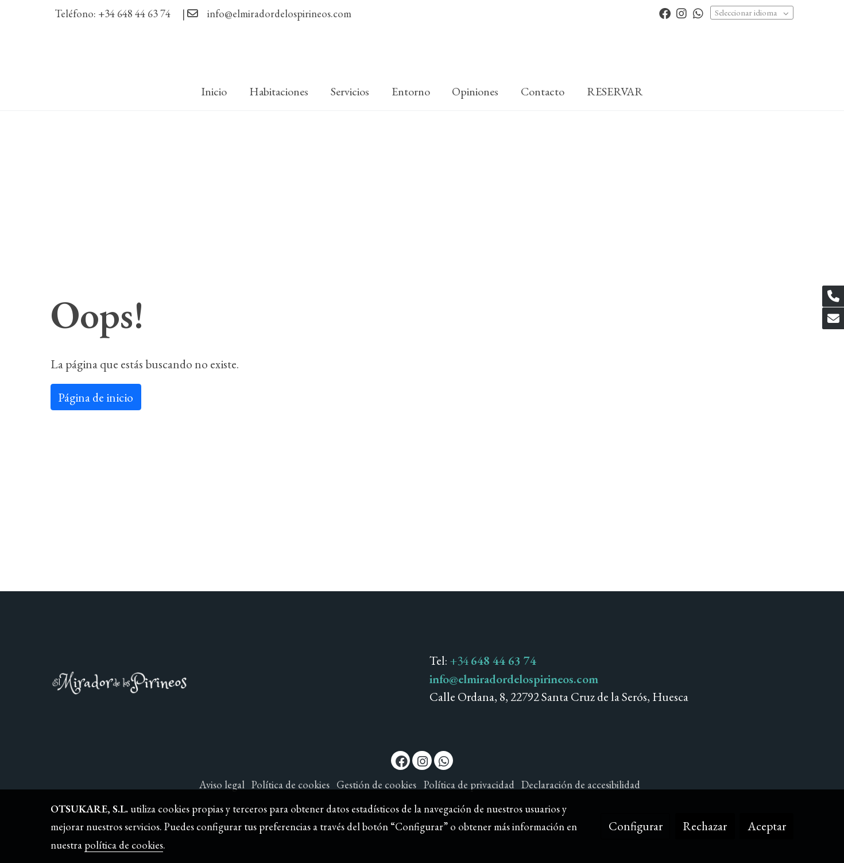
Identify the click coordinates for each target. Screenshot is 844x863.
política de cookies (123, 845)
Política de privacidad (469, 784)
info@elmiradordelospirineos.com (279, 13)
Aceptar (767, 826)
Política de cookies (290, 784)
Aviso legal (222, 784)
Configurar (636, 826)
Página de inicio (95, 397)
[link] (422, 50)
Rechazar (705, 826)
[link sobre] (233, 685)
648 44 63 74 (503, 660)
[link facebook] (665, 12)
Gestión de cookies (376, 784)
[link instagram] (681, 12)
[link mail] (833, 318)
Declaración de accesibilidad (580, 784)
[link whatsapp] (698, 12)
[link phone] (833, 296)
